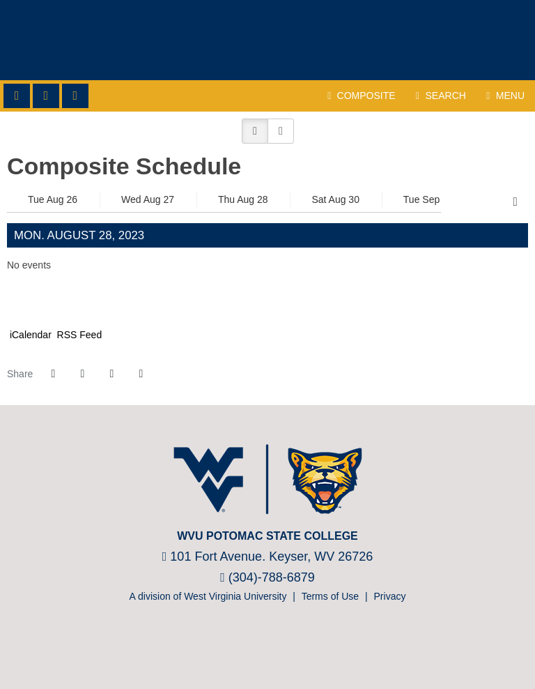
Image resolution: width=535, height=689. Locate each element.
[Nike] (307, 646)
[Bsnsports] (286, 646)
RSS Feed (78, 334)
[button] (255, 131)
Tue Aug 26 (52, 199)
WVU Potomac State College (267, 40)
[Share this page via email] (111, 374)
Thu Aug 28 (243, 199)
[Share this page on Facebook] (53, 374)
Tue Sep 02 (428, 199)
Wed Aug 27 (147, 199)
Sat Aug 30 (335, 199)
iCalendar (29, 334)
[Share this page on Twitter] (82, 374)
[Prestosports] (265, 646)
